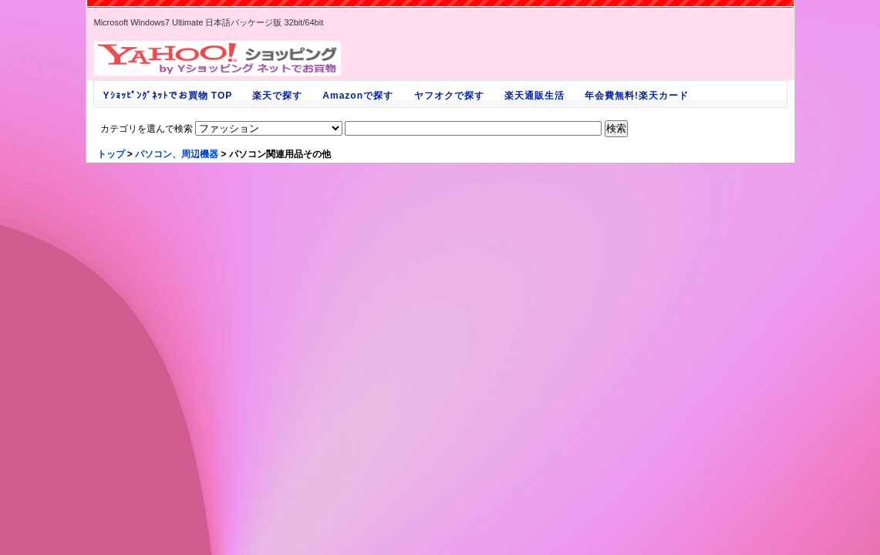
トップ (111, 154)
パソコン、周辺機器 (176, 154)
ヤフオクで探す (448, 95)
